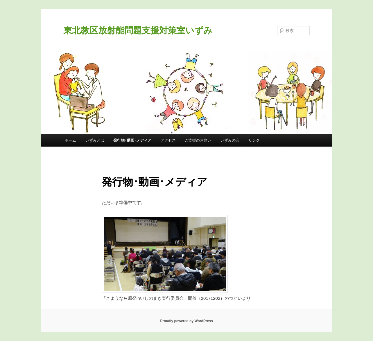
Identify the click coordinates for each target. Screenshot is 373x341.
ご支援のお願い (198, 140)
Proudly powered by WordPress (186, 321)
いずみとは (94, 140)
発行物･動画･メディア (132, 140)
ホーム (70, 140)
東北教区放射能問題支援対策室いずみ (137, 30)
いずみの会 (229, 140)
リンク (254, 140)
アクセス (168, 140)
